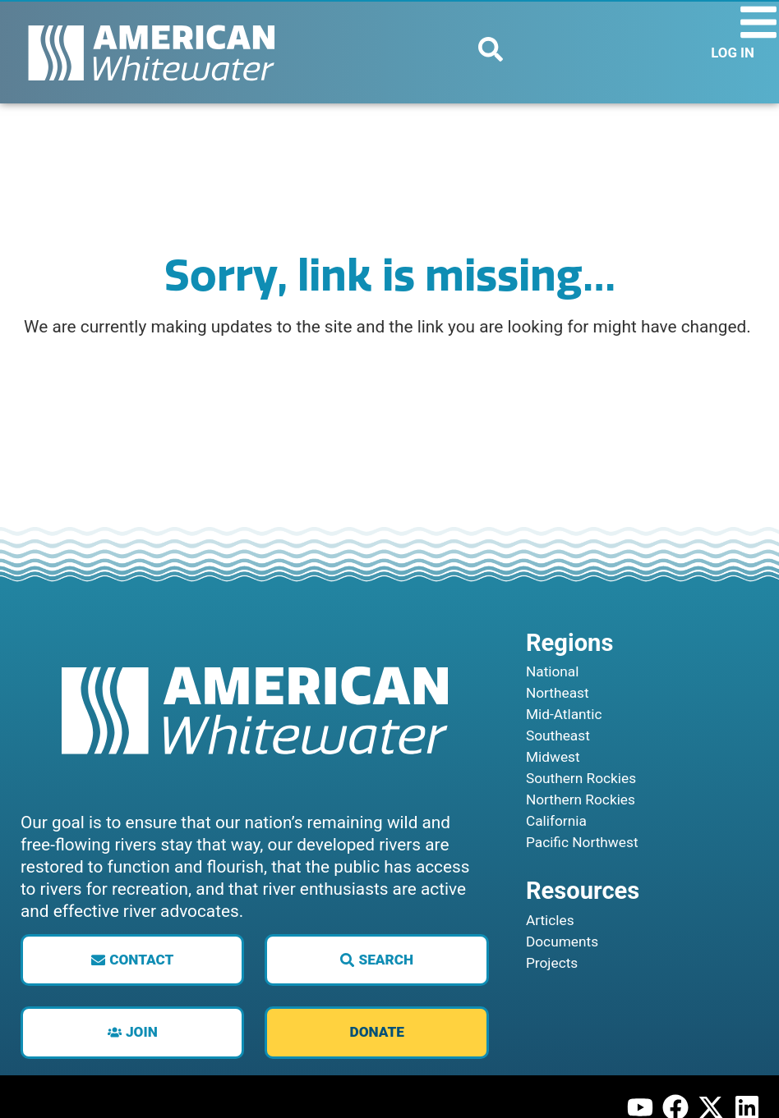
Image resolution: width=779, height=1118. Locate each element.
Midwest (555, 797)
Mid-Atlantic (567, 754)
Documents (565, 982)
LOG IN (732, 52)
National (554, 712)
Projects (554, 1003)
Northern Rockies (585, 840)
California (559, 861)
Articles (552, 960)
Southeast (560, 776)
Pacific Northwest (587, 882)
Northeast (560, 733)
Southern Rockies (585, 818)
